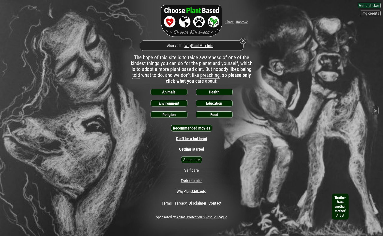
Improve (242, 22)
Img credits (370, 13)
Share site (191, 159)
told (136, 75)
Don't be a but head (191, 138)
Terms (167, 203)
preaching (210, 75)
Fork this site (191, 180)
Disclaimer (197, 203)
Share (229, 22)
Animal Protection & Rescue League (201, 217)
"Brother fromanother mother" (340, 207)
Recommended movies (191, 128)
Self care (191, 170)
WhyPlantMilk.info (198, 45)
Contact (214, 203)
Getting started (191, 149)
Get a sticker (369, 5)
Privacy (181, 203)
